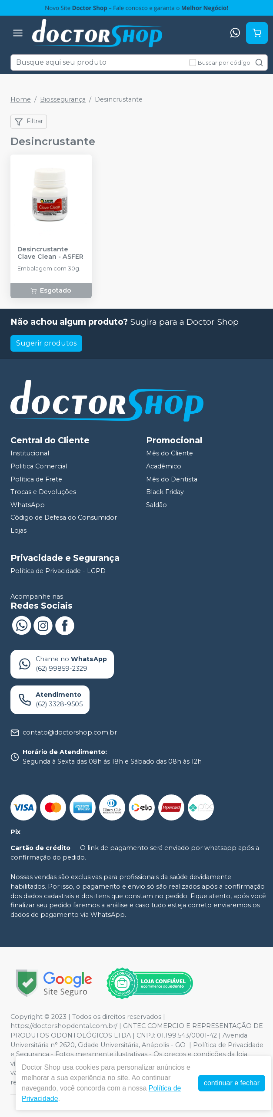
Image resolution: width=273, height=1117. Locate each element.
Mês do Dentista (171, 479)
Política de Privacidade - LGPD (58, 571)
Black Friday (165, 492)
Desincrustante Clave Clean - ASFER (50, 253)
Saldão (156, 505)
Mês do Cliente (169, 454)
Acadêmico (163, 466)
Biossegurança (63, 99)
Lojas (18, 530)
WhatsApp (27, 505)
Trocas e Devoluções (43, 492)
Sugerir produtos (46, 343)
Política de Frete (36, 479)
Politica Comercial (38, 466)
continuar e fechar (232, 1083)
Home (20, 99)
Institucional (29, 454)
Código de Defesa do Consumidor (63, 518)
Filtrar (28, 121)
